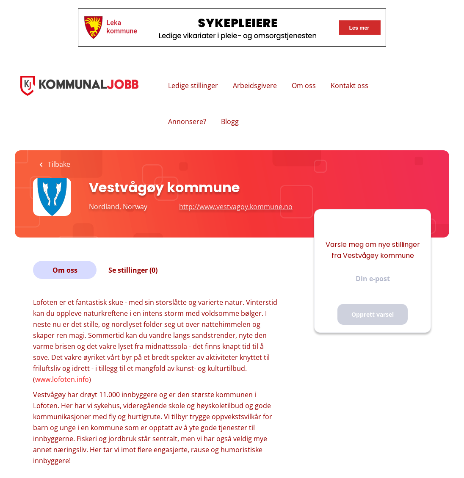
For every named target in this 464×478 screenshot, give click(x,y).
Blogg (230, 121)
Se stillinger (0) (132, 270)
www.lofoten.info (62, 379)
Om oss (304, 85)
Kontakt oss (349, 85)
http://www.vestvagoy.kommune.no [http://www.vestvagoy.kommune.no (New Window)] (236, 206)
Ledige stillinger (193, 85)
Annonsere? (187, 121)
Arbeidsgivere (255, 85)
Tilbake (58, 164)
